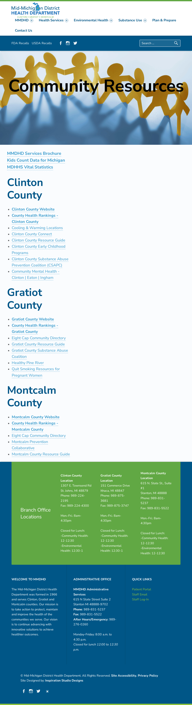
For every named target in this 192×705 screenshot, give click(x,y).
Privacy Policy (148, 675)
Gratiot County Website (33, 319)
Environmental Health (93, 20)
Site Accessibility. (124, 675)
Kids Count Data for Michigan (36, 160)
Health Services (53, 20)
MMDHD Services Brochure (34, 153)
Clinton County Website (33, 209)
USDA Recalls (42, 43)
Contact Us (23, 30)
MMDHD (24, 20)
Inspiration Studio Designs (64, 680)
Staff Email (139, 594)
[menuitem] (24, 20)
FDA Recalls (20, 43)
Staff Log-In (140, 599)
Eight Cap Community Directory (39, 435)
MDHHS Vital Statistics (30, 167)
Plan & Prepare (164, 20)
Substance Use (132, 20)
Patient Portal (141, 589)
